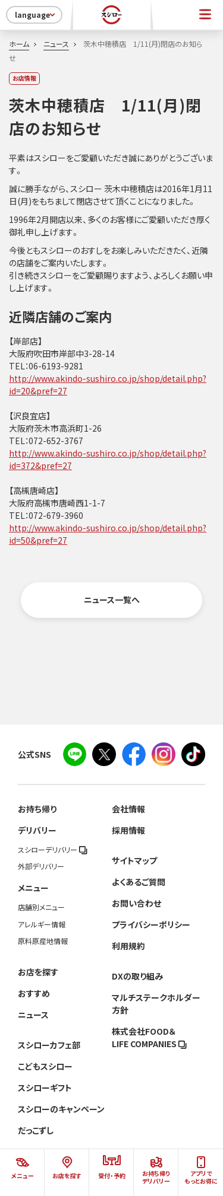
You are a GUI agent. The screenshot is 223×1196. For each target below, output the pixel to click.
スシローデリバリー (52, 849)
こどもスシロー (45, 1066)
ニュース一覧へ (112, 599)
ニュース (56, 44)
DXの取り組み (137, 976)
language (36, 14)
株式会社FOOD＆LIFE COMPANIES (149, 1037)
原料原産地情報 (43, 941)
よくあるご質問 (138, 882)
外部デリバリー (41, 866)
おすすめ (34, 993)
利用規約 (128, 946)
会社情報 (128, 809)
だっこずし (36, 1130)
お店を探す (38, 972)
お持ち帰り (37, 809)
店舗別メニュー (41, 907)
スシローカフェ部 (49, 1045)
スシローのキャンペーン (61, 1109)
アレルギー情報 (41, 924)
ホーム (19, 44)
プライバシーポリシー (151, 924)
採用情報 (128, 830)
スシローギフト (45, 1087)
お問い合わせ (136, 903)
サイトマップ (134, 860)
